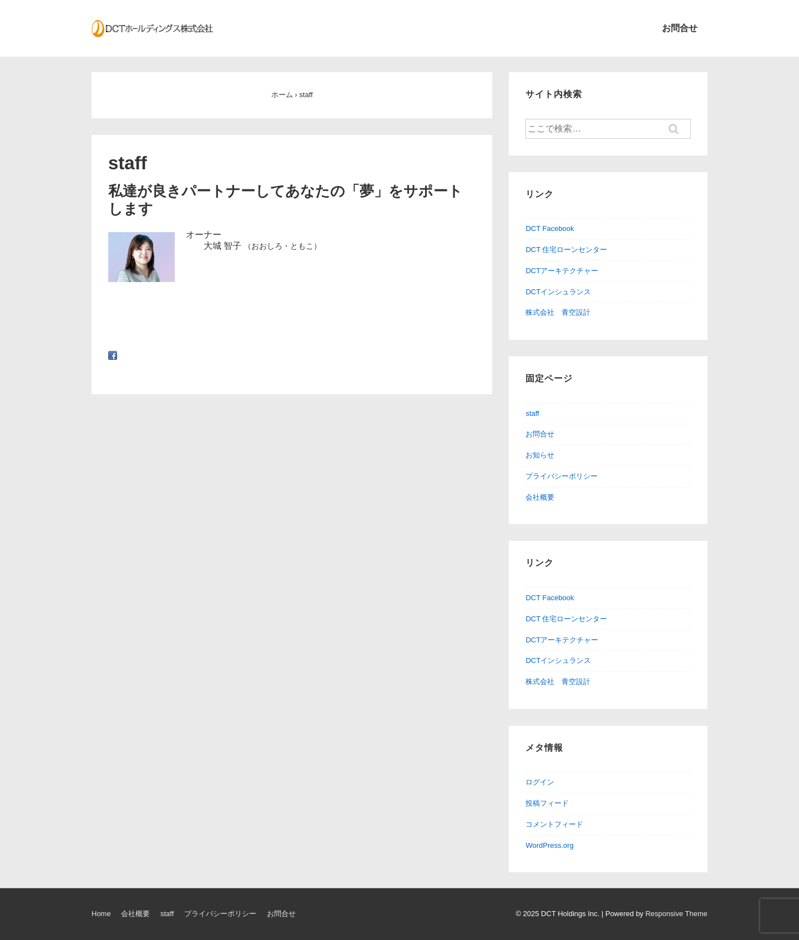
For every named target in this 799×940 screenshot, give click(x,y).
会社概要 (539, 497)
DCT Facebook (549, 228)
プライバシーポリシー (561, 476)
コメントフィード (554, 824)
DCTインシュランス (558, 292)
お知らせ (539, 455)
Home (101, 913)
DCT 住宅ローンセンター (566, 249)
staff (532, 413)
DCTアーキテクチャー (561, 271)
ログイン (539, 782)
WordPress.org (549, 845)
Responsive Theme (676, 913)
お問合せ (679, 28)
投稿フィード (547, 803)
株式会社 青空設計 (557, 312)
